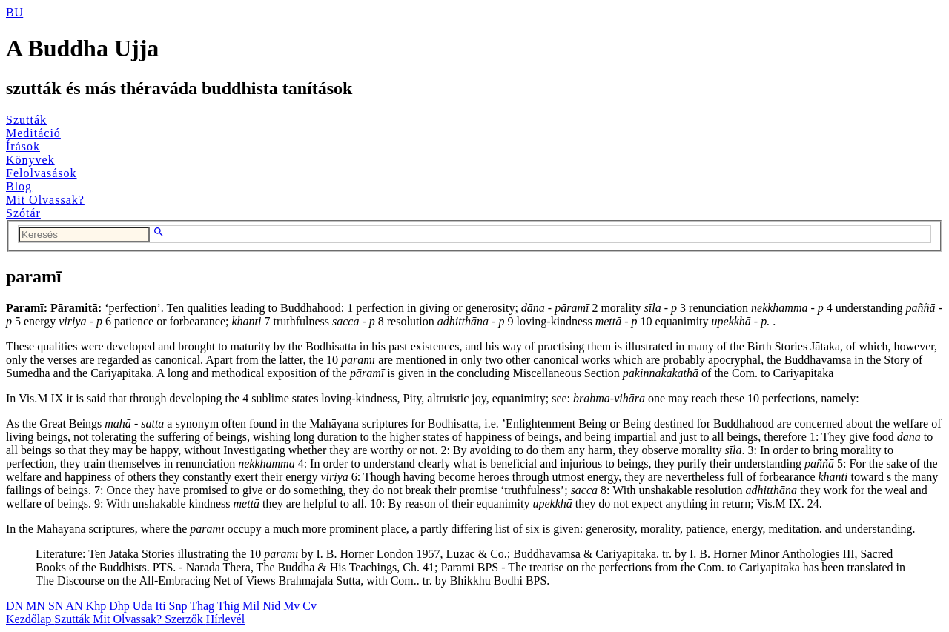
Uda (144, 605)
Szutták (26, 119)
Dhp (121, 605)
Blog (19, 186)
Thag (203, 605)
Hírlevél (225, 619)
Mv (292, 605)
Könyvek (30, 159)
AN (75, 605)
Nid (272, 605)
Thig (229, 605)
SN (57, 605)
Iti (161, 605)
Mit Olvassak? (45, 199)
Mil (252, 605)
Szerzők (185, 619)
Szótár (23, 213)
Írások (23, 146)
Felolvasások (41, 173)
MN (37, 605)
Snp (180, 605)
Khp (98, 605)
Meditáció (33, 133)
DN (16, 605)
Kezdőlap (30, 619)
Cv (309, 605)
